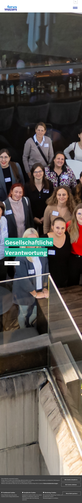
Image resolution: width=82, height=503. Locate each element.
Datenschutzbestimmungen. (50, 483)
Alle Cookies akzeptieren (71, 479)
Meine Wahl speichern (71, 493)
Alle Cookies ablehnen (71, 484)
